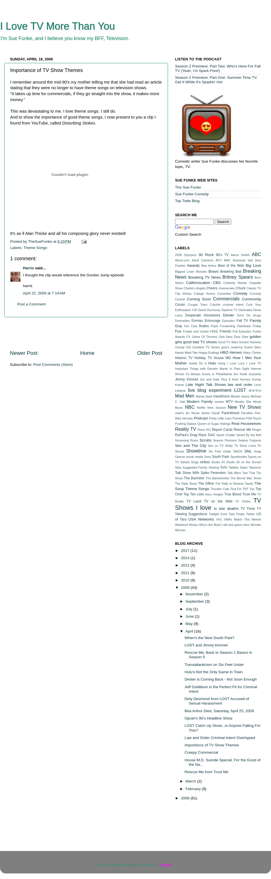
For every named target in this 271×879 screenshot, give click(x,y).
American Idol (243, 260)
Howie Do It (197, 363)
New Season (216, 407)
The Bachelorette (217, 478)
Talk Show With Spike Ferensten (200, 473)
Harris (28, 268)
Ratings (225, 423)
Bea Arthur (208, 265)
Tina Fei (235, 489)
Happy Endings (209, 352)
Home (87, 353)
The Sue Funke (188, 187)
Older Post (149, 353)
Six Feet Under (220, 451)
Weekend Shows (186, 524)
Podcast (201, 418)
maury (245, 396)
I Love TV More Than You (57, 26)
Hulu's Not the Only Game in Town (214, 672)
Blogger (165, 865)
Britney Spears (237, 276)
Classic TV (253, 288)
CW (194, 310)
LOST (240, 390)
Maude (235, 396)
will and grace (232, 524)
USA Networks (201, 519)
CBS (217, 283)
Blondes (201, 271)
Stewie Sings (189, 462)
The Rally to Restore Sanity (234, 483)
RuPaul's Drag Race (191, 435)
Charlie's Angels (194, 288)
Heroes (236, 352)
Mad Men (184, 395)
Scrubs (205, 440)
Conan (180, 305)
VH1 (219, 519)
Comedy (240, 293)
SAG (211, 435)
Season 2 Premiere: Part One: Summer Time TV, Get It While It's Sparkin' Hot (216, 79)
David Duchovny (209, 310)
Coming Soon (199, 299)
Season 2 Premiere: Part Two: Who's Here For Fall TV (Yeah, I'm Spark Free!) (218, 68)
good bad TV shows (200, 342)
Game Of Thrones (204, 336)
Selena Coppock (249, 440)
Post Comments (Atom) (53, 364)
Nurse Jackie (200, 413)
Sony (207, 456)
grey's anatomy (232, 347)
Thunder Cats (220, 489)
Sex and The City (190, 445)
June (190, 616)
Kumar (256, 379)
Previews (239, 418)
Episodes (228, 320)
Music (179, 407)
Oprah (215, 413)
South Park (220, 457)
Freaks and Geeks (196, 331)
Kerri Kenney (241, 379)
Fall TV (242, 321)
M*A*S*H (255, 390)
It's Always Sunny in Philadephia (209, 374)
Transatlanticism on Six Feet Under (214, 664)
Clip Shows (183, 293)
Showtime (196, 450)
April (189, 631)
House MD (222, 358)
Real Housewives (246, 423)
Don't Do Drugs (249, 315)
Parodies (247, 413)
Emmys (197, 321)
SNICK (237, 451)
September (195, 601)
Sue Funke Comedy (192, 194)
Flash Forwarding (223, 326)
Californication (198, 283)
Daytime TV (230, 310)
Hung (221, 363)
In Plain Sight (239, 368)
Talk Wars (234, 473)
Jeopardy (255, 374)
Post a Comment (31, 304)
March (191, 781)
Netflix (201, 407)
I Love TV (253, 363)
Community (251, 299)
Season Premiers (225, 440)
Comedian (224, 293)
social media (194, 456)
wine (246, 524)
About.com (182, 260)
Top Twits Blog (187, 201)
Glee (245, 336)
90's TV (222, 255)
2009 (186, 587)
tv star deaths (226, 508)
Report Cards (222, 430)
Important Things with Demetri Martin (201, 368)
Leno (257, 384)
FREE (214, 331)
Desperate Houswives (202, 315)
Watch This (242, 519)
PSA (249, 418)
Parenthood (230, 413)
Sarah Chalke (225, 435)
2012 (186, 565)
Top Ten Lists (193, 494)
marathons (221, 396)
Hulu (212, 363)
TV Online (243, 501)
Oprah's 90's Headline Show (209, 718)
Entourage (212, 321)
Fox (178, 331)
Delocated (245, 310)
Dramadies (182, 320)
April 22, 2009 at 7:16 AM (44, 293)
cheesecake (226, 288)
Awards (193, 265)
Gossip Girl (183, 347)
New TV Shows (244, 407)
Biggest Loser (184, 271)
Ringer (256, 429)
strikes (205, 462)
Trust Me (249, 494)
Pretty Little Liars (220, 418)
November (194, 594)
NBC (189, 407)
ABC (256, 254)
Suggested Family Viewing (201, 467)
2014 (186, 558)
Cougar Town (197, 304)
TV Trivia (248, 509)
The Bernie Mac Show (245, 478)
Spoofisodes (238, 456)
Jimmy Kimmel (186, 379)
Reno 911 (204, 429)
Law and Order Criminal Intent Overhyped (220, 738)
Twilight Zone (218, 514)
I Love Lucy (236, 363)
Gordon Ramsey (250, 342)
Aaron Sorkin (240, 255)
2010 (186, 580)
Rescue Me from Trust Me (206, 772)
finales (204, 326)
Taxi (245, 473)
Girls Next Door (229, 336)
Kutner (179, 384)
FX (189, 336)
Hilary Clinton (252, 352)
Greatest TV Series (206, 347)
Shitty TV (231, 445)
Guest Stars (252, 347)
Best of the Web (231, 266)
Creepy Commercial (201, 752)
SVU (224, 467)
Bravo (213, 271)
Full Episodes (242, 331)
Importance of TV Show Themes (212, 745)
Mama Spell (204, 396)
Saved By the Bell (248, 435)
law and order (240, 384)
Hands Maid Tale (186, 352)
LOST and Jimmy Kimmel (206, 645)
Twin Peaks (237, 514)
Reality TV (185, 429)
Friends (225, 331)
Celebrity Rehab (235, 283)
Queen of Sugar (208, 423)
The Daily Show (186, 483)
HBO (224, 352)
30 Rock (206, 255)
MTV (229, 402)
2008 (186, 798)
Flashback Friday (249, 326)
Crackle (215, 304)
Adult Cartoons (202, 260)
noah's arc (182, 413)
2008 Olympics (185, 255)
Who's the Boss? (210, 524)
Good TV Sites (228, 342)
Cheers (211, 288)
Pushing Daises (185, 423)
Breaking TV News (204, 277)
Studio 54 (218, 462)
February (193, 789)
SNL (248, 451)
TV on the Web (218, 501)
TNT (245, 489)
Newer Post (24, 353)
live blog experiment (209, 390)
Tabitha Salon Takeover (245, 467)
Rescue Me (242, 430)
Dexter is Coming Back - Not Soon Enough (221, 679)
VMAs (228, 519)
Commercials (226, 298)
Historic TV (184, 358)
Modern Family (200, 401)
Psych (257, 418)
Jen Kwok (240, 374)
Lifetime (180, 390)
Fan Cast (190, 326)
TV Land (193, 501)
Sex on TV (216, 445)
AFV (219, 260)
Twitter (250, 514)
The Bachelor (194, 478)
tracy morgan (214, 494)
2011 (186, 573)
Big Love (253, 265)
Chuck (240, 288)
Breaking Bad (230, 272)
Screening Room (186, 440)
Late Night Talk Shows (206, 384)
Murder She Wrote (248, 401)
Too (252, 489)
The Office (206, 484)
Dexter (228, 315)
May (189, 624)
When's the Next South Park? (210, 638)
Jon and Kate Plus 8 (215, 379)
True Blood (232, 494)
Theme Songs (35, 248)
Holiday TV (203, 358)
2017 (186, 550)
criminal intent (233, 304)
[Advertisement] (86, 333)
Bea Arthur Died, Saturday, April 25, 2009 (219, 711)
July (189, 609)
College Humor (204, 293)
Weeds (256, 519)
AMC (227, 260)
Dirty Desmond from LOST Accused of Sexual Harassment (217, 701)
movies (219, 401)
